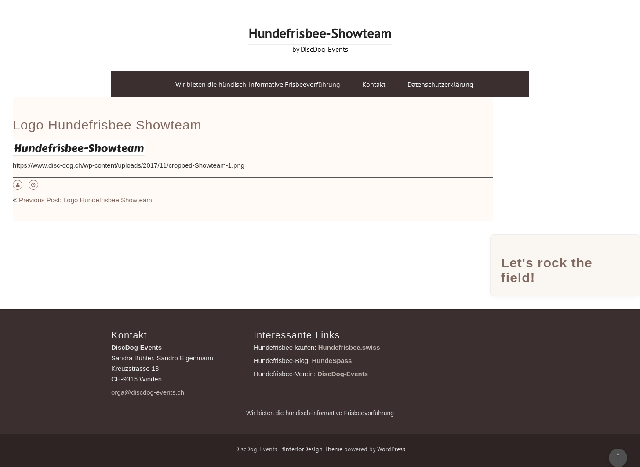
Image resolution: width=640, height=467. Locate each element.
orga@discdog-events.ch (147, 392)
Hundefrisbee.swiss (349, 347)
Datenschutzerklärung (440, 84)
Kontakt (373, 84)
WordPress (391, 449)
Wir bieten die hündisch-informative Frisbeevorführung (257, 84)
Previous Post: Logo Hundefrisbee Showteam (85, 200)
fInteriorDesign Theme (312, 449)
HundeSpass (332, 360)
